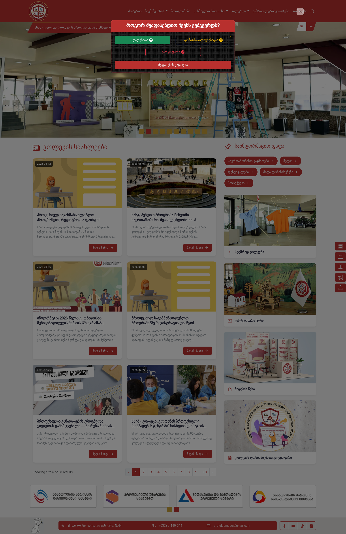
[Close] (300, 11)
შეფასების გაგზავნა (173, 64)
